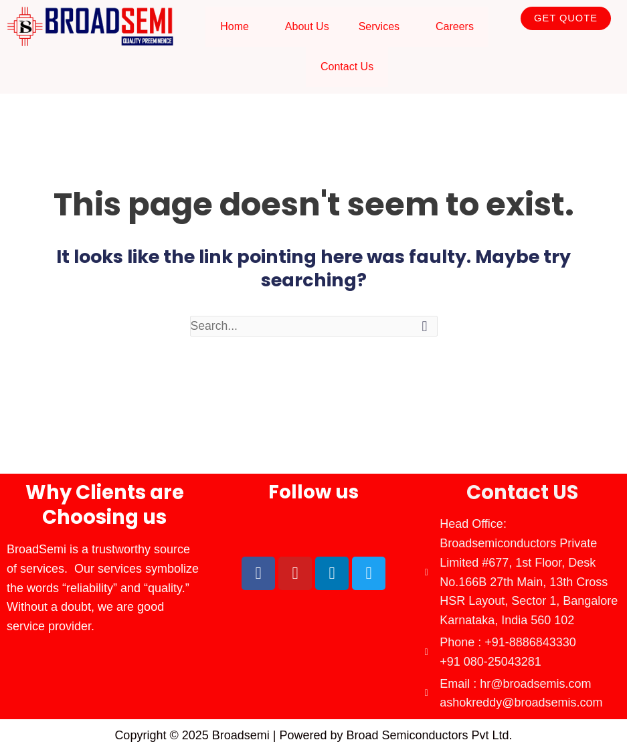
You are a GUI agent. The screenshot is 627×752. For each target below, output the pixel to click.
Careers (455, 26)
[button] (237, 27)
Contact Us (347, 66)
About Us (307, 26)
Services (379, 26)
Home (234, 26)
